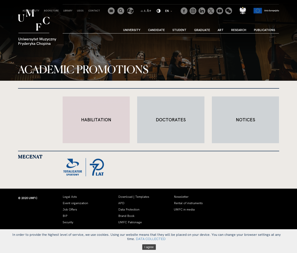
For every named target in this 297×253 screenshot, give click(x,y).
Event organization (75, 203)
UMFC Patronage (130, 222)
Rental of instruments (188, 203)
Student (179, 30)
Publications (264, 30)
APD (121, 203)
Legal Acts (70, 197)
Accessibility (31, 10)
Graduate (202, 30)
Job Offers (70, 209)
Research (238, 30)
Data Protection (128, 209)
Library (67, 10)
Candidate (156, 30)
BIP (65, 216)
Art (221, 30)
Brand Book (126, 216)
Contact (94, 10)
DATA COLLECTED (151, 239)
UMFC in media (184, 209)
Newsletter (181, 197)
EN (168, 11)
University (131, 30)
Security (68, 222)
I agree (149, 247)
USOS (80, 10)
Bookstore (51, 10)
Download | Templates (133, 197)
